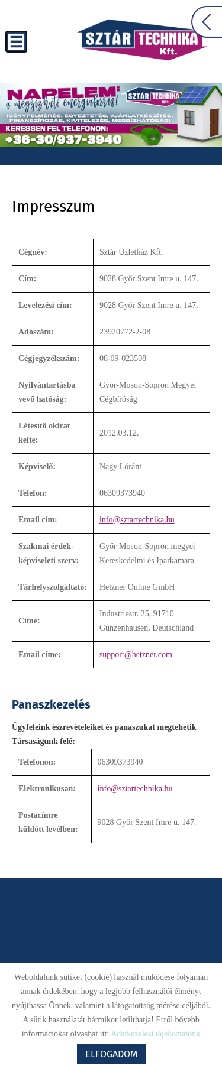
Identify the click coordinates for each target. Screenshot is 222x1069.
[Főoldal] (142, 40)
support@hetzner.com (135, 654)
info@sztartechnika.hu (137, 519)
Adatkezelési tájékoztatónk (155, 1033)
